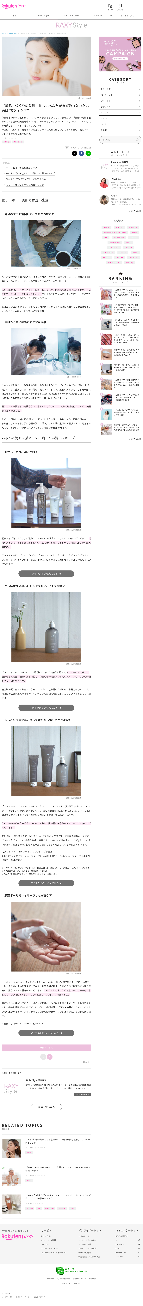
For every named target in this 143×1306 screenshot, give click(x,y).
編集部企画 (133, 227)
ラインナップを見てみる (45, 573)
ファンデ (119, 257)
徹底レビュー (49, 1208)
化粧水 (135, 252)
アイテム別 (62, 1208)
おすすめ (6, 142)
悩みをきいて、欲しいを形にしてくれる (26, 179)
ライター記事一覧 (82, 1094)
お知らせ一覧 (83, 1236)
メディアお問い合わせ (87, 1240)
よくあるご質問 (127, 16)
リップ (128, 242)
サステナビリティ (40, 1297)
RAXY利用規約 (84, 1253)
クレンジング (18, 142)
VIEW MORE (135, 211)
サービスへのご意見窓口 (88, 1248)
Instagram (119, 1244)
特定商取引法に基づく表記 (89, 1257)
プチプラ (128, 247)
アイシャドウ (119, 237)
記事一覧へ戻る (46, 1107)
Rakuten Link (120, 1253)
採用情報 (92, 1279)
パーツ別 (123, 252)
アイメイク (105, 100)
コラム (104, 124)
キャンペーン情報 (71, 16)
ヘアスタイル (114, 247)
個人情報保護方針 (63, 1279)
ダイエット (133, 257)
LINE (117, 1248)
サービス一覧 (7, 1297)
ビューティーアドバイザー (52, 1253)
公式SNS (98, 16)
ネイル (104, 118)
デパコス (106, 257)
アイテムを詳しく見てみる (45, 883)
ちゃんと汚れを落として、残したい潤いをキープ (30, 173)
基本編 (134, 232)
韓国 (39, 1208)
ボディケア (105, 106)
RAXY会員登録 (121, 1236)
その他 (104, 130)
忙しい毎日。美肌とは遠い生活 (21, 167)
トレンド (133, 237)
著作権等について (79, 1279)
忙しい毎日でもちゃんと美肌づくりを (25, 184)
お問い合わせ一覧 (22, 1297)
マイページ (45, 1244)
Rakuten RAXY (14, 6)
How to (29, 1153)
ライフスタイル (114, 262)
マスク (72, 1208)
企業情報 (50, 1279)
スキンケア (12, 138)
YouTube (119, 1257)
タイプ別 (129, 262)
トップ (15, 16)
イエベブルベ (108, 252)
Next (86, 1062)
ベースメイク (106, 94)
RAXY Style (43, 16)
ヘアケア (105, 112)
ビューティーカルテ (49, 1248)
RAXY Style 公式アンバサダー (115, 232)
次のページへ (46, 1048)
